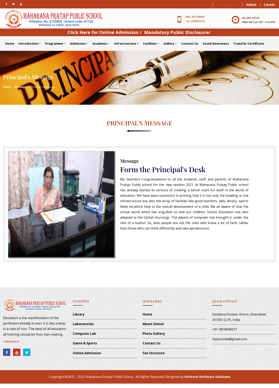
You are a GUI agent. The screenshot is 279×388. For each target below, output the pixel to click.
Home (9, 43)
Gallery (170, 43)
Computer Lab (84, 333)
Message (21, 87)
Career (269, 4)
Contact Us (189, 43)
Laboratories (83, 324)
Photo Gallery (154, 333)
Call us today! (195, 16)
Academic (101, 43)
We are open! (250, 18)
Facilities (151, 43)
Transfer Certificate (248, 43)
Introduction (30, 43)
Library (78, 314)
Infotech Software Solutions (207, 377)
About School (153, 324)
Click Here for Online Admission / (105, 32)
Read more (11, 341)
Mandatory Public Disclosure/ (177, 32)
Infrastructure (126, 43)
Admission (79, 43)
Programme (55, 43)
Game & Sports (85, 343)
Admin (251, 4)
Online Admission (87, 353)
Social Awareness (216, 43)
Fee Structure (228, 4)
